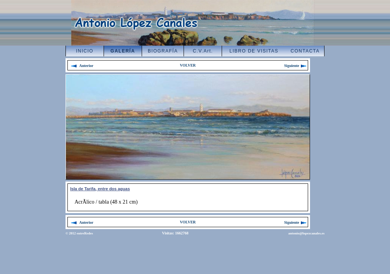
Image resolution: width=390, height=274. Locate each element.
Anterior (82, 66)
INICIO (85, 51)
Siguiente (296, 66)
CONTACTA (305, 51)
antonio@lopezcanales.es (306, 233)
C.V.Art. (203, 51)
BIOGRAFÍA (163, 51)
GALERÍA (122, 51)
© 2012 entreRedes (79, 233)
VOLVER (188, 65)
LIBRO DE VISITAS (254, 51)
